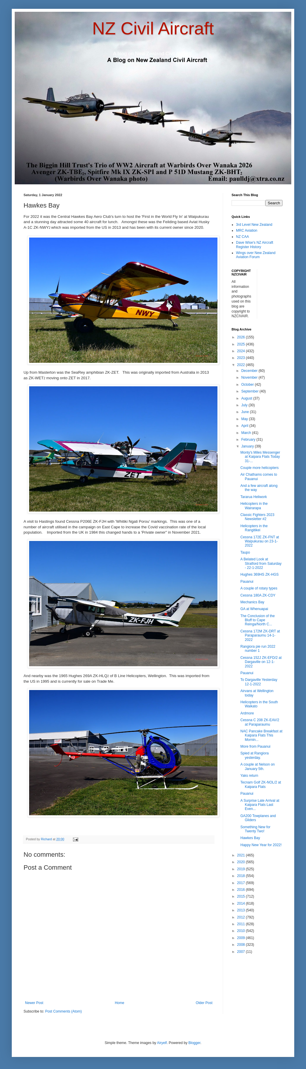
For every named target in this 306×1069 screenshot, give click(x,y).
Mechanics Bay (252, 602)
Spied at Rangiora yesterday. (254, 755)
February (248, 439)
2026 (241, 337)
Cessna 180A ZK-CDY (257, 595)
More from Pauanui (255, 746)
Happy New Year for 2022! (261, 845)
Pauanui (246, 581)
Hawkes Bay (250, 838)
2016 (241, 890)
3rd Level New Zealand (254, 225)
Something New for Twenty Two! (255, 829)
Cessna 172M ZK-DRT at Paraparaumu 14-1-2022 (260, 635)
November (250, 377)
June (245, 412)
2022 (241, 365)
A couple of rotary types (258, 588)
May (245, 419)
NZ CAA (242, 237)
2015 (241, 896)
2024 (241, 351)
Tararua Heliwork (253, 497)
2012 (241, 917)
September (250, 391)
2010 (241, 931)
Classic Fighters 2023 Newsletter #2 (257, 517)
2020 (241, 862)
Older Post (204, 1003)
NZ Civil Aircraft (153, 28)
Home (119, 1003)
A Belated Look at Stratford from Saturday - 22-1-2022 (261, 563)
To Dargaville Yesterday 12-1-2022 (258, 682)
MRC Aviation (246, 230)
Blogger (194, 1043)
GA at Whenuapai (254, 609)
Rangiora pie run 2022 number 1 (257, 648)
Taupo (245, 552)
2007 (241, 952)
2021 (241, 855)
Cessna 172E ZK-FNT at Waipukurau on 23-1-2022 (259, 541)
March (246, 433)
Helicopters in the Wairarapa (254, 506)
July (245, 405)
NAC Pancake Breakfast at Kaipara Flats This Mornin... (261, 735)
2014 (241, 903)
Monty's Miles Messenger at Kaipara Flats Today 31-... (260, 456)
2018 (241, 876)
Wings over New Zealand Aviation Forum (255, 255)
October (248, 384)
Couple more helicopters (259, 468)
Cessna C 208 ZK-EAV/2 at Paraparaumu (259, 722)
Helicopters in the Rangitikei (254, 528)
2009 (241, 938)
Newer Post (34, 1003)
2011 (241, 924)
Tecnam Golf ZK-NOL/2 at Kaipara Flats (260, 784)
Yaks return (249, 776)
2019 (241, 869)
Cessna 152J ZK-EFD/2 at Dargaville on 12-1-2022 (261, 662)
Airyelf (162, 1043)
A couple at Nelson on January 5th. (257, 766)
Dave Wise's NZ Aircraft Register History (254, 244)
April (245, 426)
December (250, 371)
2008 (241, 945)
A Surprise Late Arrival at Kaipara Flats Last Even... (259, 805)
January (248, 446)
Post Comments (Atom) (63, 1011)
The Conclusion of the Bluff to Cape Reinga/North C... (257, 620)
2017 (241, 883)
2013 (241, 910)
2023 (241, 358)
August (247, 398)
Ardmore (247, 713)
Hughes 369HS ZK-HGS (259, 574)
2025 (241, 344)
